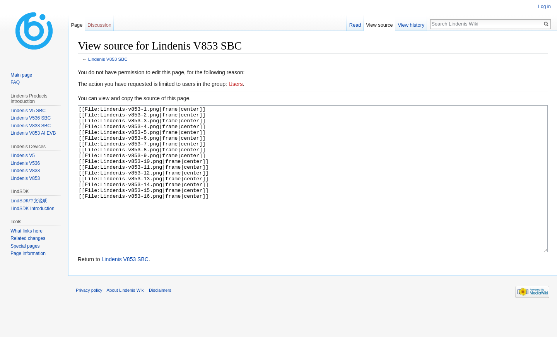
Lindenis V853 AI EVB (33, 133)
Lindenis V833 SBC (30, 125)
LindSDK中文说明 (28, 201)
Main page (21, 75)
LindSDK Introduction (32, 208)
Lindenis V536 (25, 163)
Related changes (27, 238)
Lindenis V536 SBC (30, 118)
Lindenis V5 (22, 155)
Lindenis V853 (25, 178)
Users (236, 84)
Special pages (24, 246)
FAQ (15, 82)
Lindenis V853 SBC (108, 59)
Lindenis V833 (25, 170)
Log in (544, 6)
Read (355, 25)
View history (411, 25)
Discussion (99, 25)
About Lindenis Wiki (126, 319)
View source (379, 25)
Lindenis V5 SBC (28, 110)
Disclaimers (160, 319)
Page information (28, 253)
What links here (26, 231)
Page (76, 25)
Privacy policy (89, 319)
